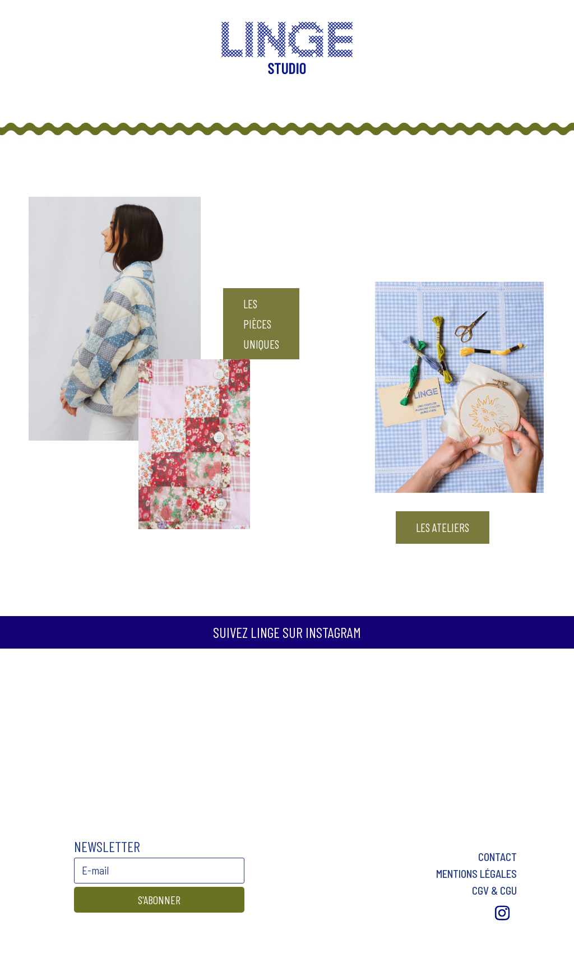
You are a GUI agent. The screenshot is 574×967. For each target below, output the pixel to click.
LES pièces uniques (261, 323)
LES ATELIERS (442, 527)
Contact (497, 856)
